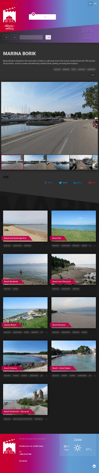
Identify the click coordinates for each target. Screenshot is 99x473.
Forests (15, 375)
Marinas (66, 69)
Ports (74, 69)
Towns (15, 289)
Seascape (81, 69)
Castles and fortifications (22, 419)
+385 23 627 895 (25, 454)
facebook (23, 461)
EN (90, 4)
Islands (24, 375)
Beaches (57, 69)
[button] (95, 84)
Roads (26, 332)
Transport (91, 69)
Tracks (84, 245)
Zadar (92, 75)
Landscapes (17, 245)
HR (95, 4)
